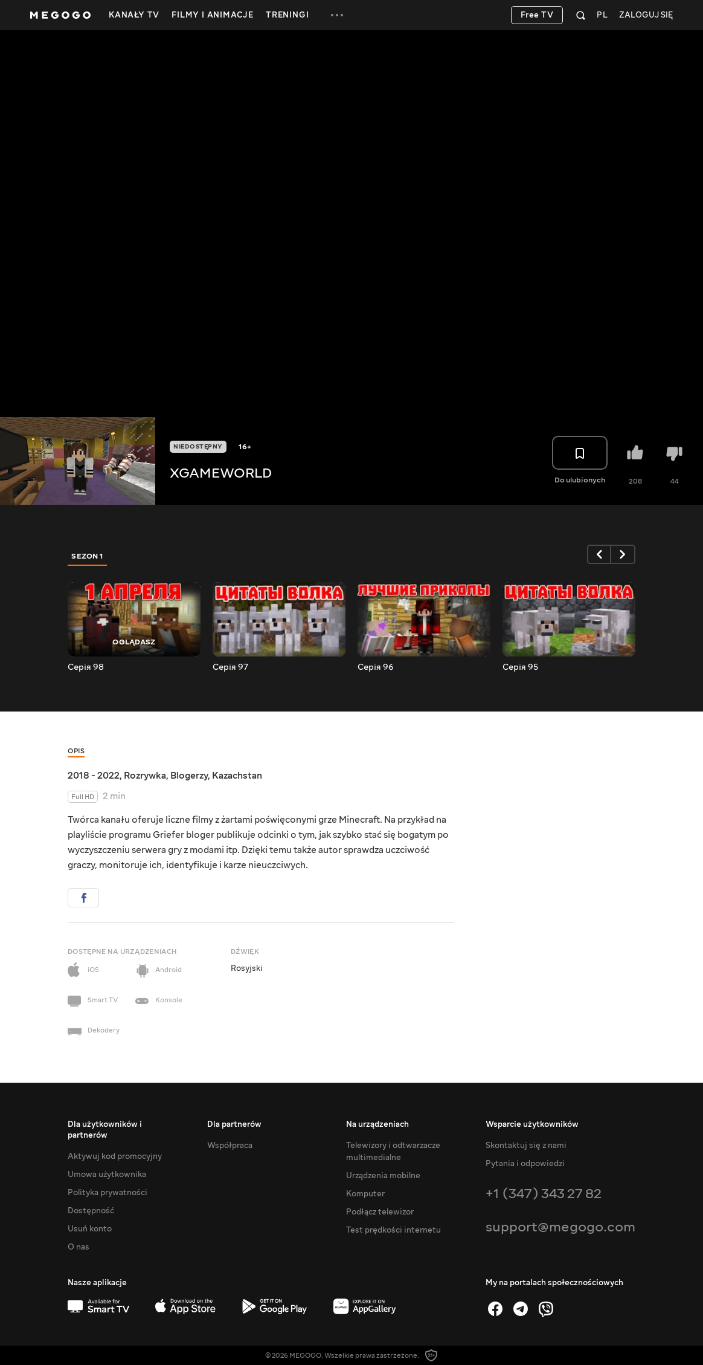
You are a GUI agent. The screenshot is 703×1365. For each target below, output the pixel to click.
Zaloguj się (646, 15)
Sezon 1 (87, 556)
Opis (76, 751)
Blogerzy (189, 776)
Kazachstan (237, 776)
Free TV (537, 15)
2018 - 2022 (94, 776)
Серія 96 (376, 667)
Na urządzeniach (377, 1124)
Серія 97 (230, 667)
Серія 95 (520, 667)
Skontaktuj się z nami (526, 1145)
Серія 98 (86, 667)
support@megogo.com (560, 1226)
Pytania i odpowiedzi (525, 1163)
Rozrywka (145, 776)
